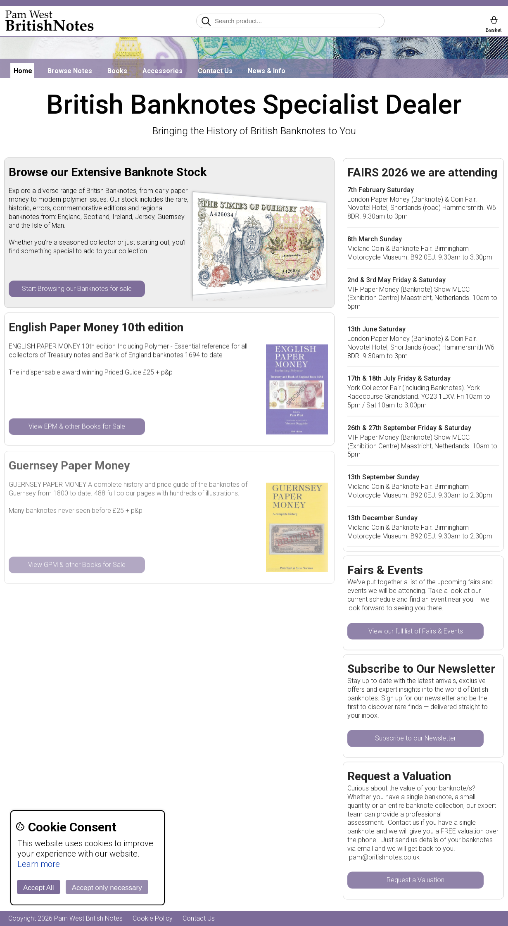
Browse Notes (69, 71)
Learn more (38, 864)
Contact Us (215, 71)
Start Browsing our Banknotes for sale (77, 289)
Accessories (162, 71)
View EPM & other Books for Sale (76, 427)
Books (117, 71)
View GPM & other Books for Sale (77, 565)
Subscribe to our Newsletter (415, 739)
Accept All (38, 888)
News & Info (266, 71)
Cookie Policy (153, 918)
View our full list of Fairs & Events (415, 631)
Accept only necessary (107, 888)
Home (23, 71)
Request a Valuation (415, 880)
